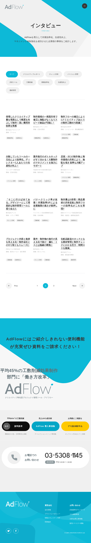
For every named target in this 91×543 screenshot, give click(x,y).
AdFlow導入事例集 (76, 519)
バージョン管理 (72, 74)
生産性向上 (62, 82)
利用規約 (48, 522)
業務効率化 (45, 82)
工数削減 (29, 82)
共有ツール (13, 82)
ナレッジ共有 (53, 74)
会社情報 (48, 510)
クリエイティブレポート (31, 74)
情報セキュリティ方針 (52, 518)
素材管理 (13, 90)
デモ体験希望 (74, 514)
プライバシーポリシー (52, 514)
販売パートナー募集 (77, 523)
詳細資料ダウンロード (77, 510)
